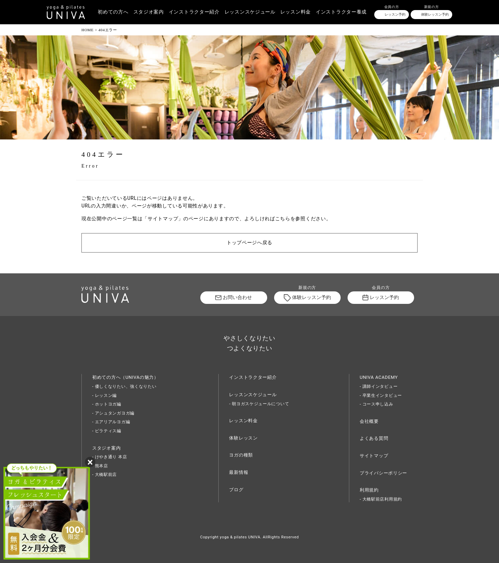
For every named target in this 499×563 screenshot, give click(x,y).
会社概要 (369, 421)
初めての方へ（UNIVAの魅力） (125, 377)
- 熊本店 (100, 465)
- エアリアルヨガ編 (111, 421)
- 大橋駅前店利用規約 (381, 499)
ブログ (236, 489)
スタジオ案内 (148, 12)
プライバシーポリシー (383, 473)
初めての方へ (113, 12)
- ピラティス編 (106, 430)
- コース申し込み (376, 404)
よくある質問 (374, 438)
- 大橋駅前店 (104, 474)
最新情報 (238, 472)
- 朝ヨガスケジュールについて (259, 403)
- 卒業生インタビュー (381, 395)
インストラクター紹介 (194, 12)
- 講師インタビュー (378, 386)
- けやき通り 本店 (109, 456)
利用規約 (369, 490)
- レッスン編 (104, 395)
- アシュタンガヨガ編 (113, 413)
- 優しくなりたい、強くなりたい (124, 386)
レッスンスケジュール (250, 12)
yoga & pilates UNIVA (240, 537)
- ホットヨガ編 (106, 404)
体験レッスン (243, 438)
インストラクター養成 (341, 12)
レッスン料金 (295, 12)
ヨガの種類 (241, 455)
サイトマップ (374, 455)
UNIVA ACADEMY (379, 377)
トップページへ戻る (249, 242)
